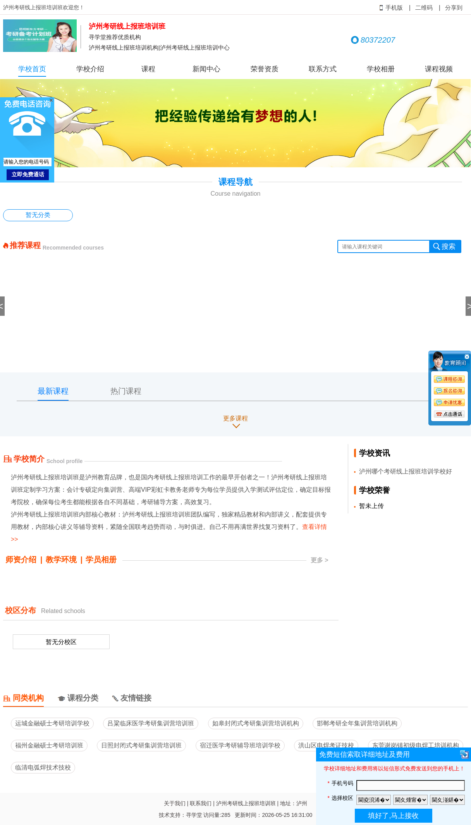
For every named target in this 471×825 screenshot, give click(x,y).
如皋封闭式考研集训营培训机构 (255, 723)
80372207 (373, 40)
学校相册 (381, 69)
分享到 (453, 8)
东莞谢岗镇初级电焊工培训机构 (415, 745)
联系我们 (200, 803)
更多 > (319, 560)
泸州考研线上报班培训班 (246, 803)
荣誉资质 (264, 69)
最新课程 (53, 391)
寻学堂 (194, 815)
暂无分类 (38, 215)
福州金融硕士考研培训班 (49, 745)
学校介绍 (90, 69)
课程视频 (439, 69)
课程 (148, 69)
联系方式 (323, 69)
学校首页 (32, 69)
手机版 (391, 8)
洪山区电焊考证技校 (326, 745)
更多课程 (235, 418)
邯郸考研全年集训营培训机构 (357, 723)
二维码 (424, 8)
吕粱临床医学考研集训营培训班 (150, 723)
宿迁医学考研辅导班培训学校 (240, 745)
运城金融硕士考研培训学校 (52, 723)
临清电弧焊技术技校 (43, 767)
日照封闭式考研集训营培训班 (141, 745)
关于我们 (175, 803)
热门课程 (125, 391)
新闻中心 (206, 69)
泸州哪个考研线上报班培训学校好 (405, 471)
